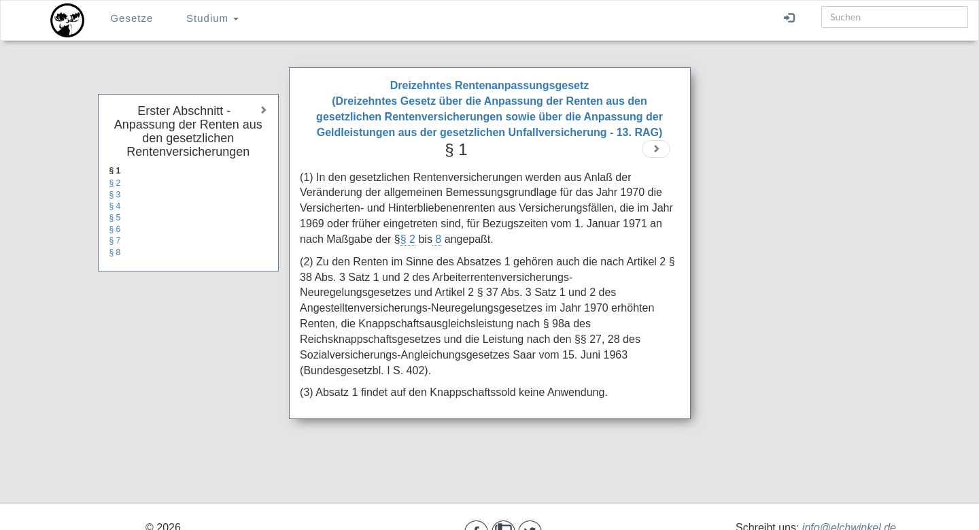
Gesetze (131, 18)
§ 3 (115, 194)
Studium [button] (212, 18)
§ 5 (115, 217)
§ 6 (115, 229)
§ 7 (115, 241)
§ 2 (115, 183)
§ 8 (115, 252)
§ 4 (115, 206)
